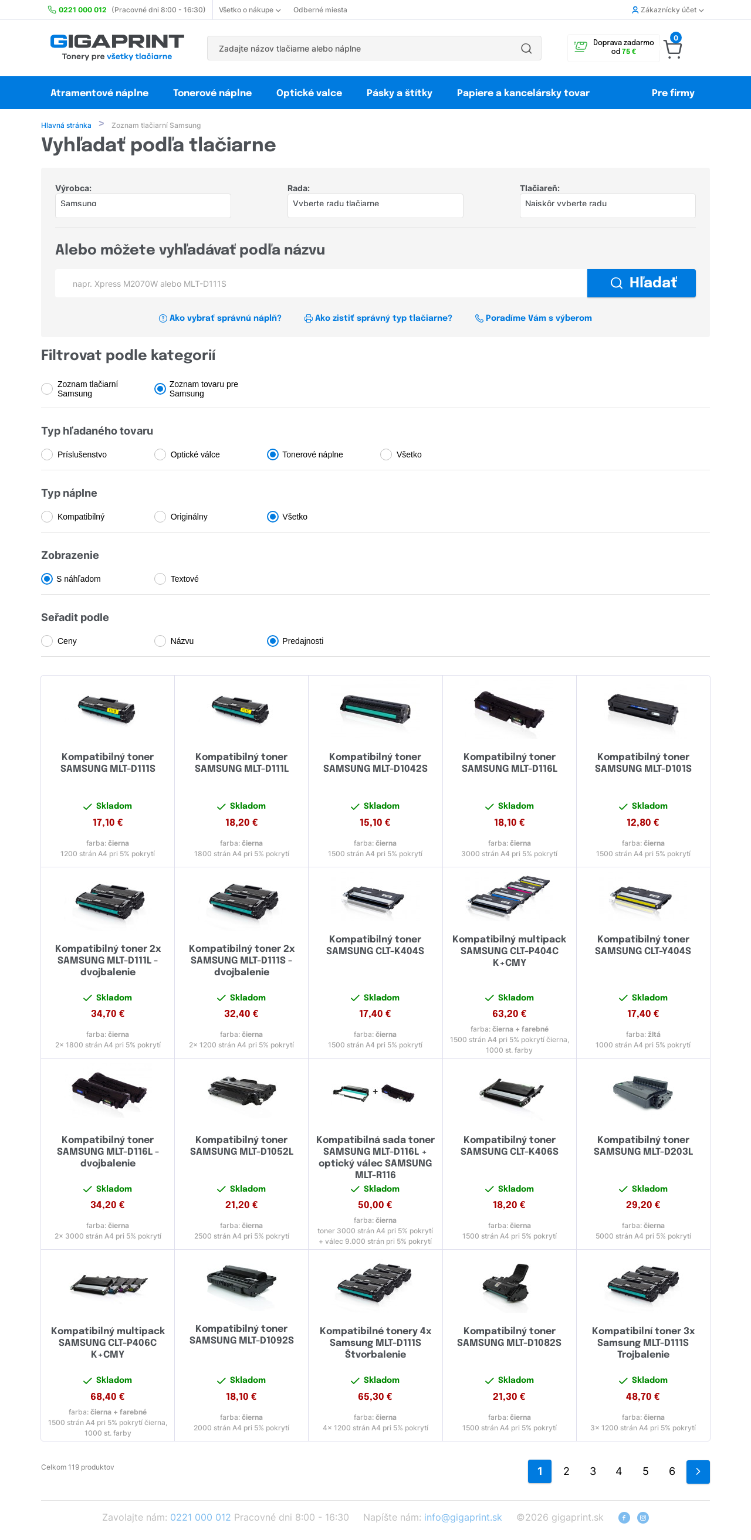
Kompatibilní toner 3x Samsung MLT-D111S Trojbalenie (643, 1344)
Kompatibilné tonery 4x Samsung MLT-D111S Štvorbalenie (375, 1344)
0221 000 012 (200, 1518)
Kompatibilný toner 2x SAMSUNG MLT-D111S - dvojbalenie (242, 962)
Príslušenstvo (82, 455)
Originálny (189, 518)
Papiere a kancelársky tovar (524, 94)
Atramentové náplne (99, 94)
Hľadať (644, 284)
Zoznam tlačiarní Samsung (87, 390)
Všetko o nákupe (249, 9)
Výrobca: (73, 189)
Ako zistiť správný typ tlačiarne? (378, 320)
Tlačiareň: (540, 189)
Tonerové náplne (212, 94)
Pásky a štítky (399, 94)
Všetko (409, 455)
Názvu (182, 642)
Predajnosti (302, 642)
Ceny (67, 642)
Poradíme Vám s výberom (533, 320)
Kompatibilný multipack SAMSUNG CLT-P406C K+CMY (108, 1344)
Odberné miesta (320, 9)
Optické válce (195, 455)
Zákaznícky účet (667, 9)
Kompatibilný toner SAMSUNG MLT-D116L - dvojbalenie (108, 1153)
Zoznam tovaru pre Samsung (204, 390)
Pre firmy (673, 94)
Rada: (298, 189)
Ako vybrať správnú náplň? (220, 320)
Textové (185, 580)
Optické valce (309, 94)
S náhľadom (78, 580)
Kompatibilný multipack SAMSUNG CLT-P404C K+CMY (509, 952)
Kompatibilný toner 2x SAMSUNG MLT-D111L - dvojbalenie (108, 962)
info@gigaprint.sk (463, 1518)
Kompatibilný (80, 518)
